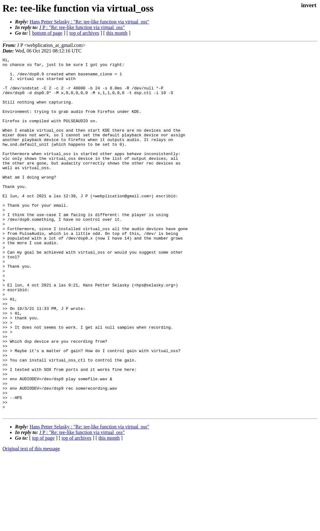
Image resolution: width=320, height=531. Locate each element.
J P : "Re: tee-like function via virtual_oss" (82, 27)
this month (117, 33)
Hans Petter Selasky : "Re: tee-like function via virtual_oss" (89, 21)
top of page (43, 509)
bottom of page (47, 33)
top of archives (84, 33)
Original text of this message (31, 520)
